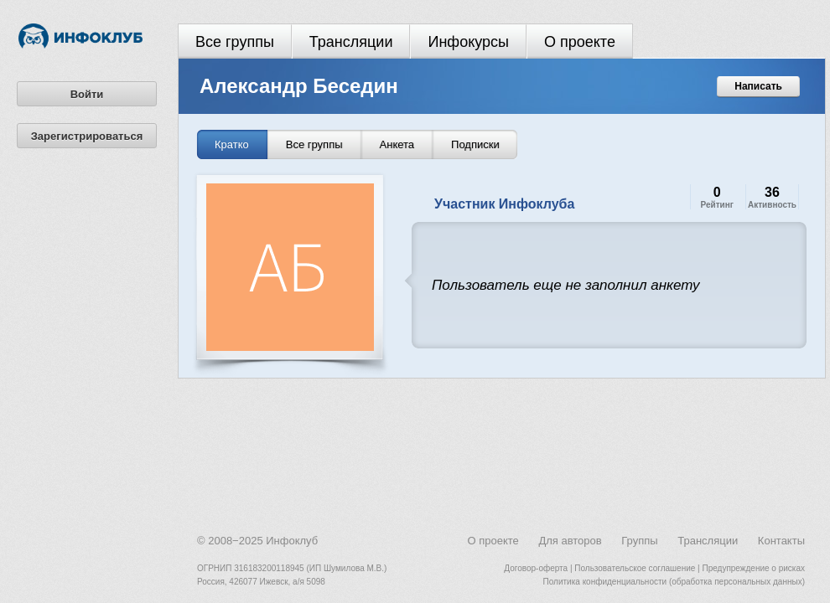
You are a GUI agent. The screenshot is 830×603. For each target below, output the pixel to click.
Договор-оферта (536, 568)
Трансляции (351, 42)
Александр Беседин (299, 86)
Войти (87, 94)
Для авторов (569, 540)
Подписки (475, 144)
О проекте (579, 42)
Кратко (232, 144)
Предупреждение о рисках (753, 568)
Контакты (781, 540)
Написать (758, 86)
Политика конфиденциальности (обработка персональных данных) (674, 581)
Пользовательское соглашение (634, 568)
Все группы (234, 42)
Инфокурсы (468, 42)
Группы (639, 540)
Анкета (397, 144)
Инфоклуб (292, 540)
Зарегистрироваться (87, 136)
